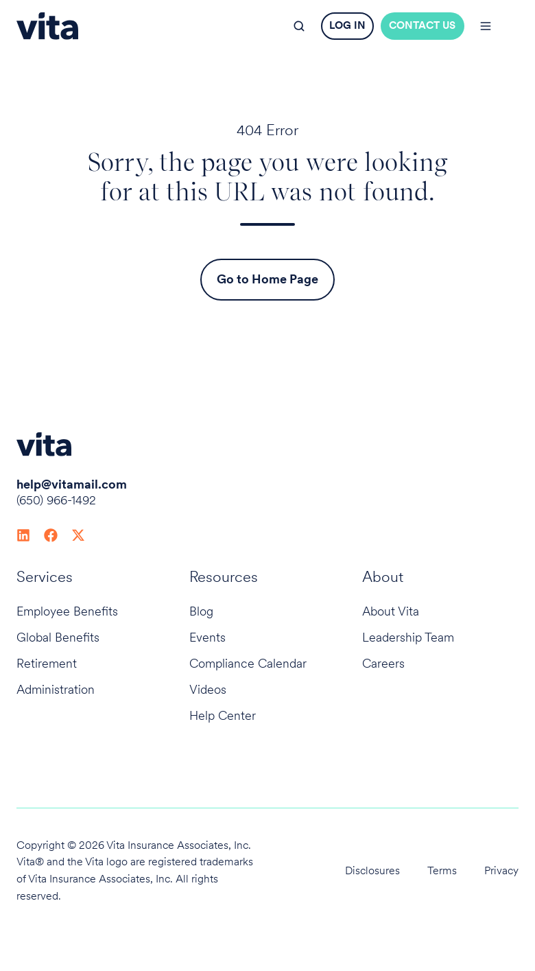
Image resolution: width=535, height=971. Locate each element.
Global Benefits (57, 637)
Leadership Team (408, 637)
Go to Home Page (267, 279)
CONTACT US (422, 25)
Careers (383, 663)
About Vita (390, 611)
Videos (207, 689)
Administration (55, 689)
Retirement (46, 663)
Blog (201, 611)
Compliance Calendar (248, 663)
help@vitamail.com (71, 484)
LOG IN (347, 25)
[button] (299, 26)
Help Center (222, 715)
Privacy (501, 870)
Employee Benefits (67, 611)
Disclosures (372, 870)
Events (207, 637)
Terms (442, 870)
